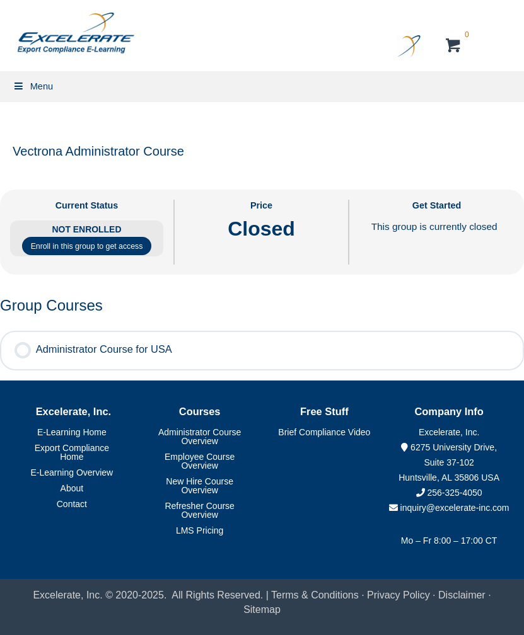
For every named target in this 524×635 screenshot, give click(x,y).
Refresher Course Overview (200, 510)
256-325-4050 (454, 493)
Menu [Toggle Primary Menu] (33, 86)
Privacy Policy (398, 595)
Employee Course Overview (200, 461)
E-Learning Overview (72, 472)
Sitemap (262, 609)
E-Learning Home (72, 432)
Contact (72, 504)
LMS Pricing (199, 530)
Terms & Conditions (315, 595)
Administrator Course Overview (200, 436)
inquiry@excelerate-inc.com (449, 508)
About (72, 488)
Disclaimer (463, 595)
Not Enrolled (87, 229)
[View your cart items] (454, 47)
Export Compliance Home (72, 452)
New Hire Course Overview (199, 485)
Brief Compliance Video (324, 432)
